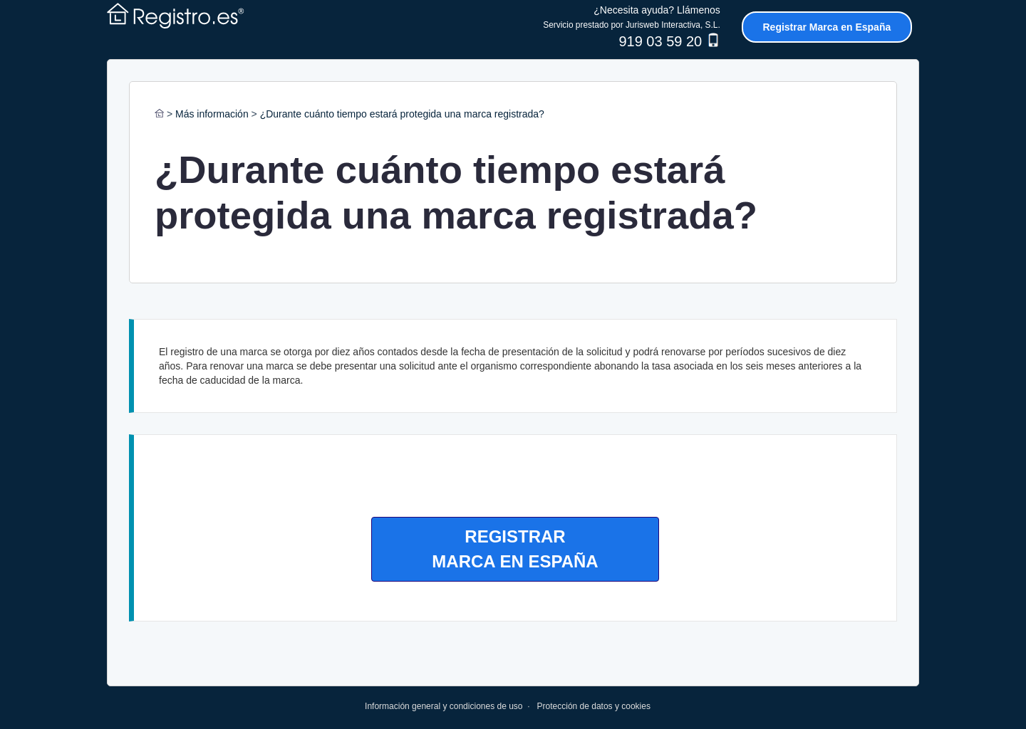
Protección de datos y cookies (594, 706)
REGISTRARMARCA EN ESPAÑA (515, 548)
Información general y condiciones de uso (443, 706)
